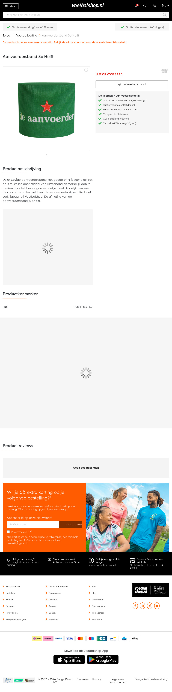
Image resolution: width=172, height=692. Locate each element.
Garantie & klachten (58, 586)
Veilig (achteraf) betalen (115, 114)
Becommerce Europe (7, 681)
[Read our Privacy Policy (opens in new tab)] (30, 532)
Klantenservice (13, 586)
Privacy (96, 679)
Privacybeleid (19, 532)
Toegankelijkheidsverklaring (151, 679)
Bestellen (10, 593)
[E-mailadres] (33, 524)
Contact (52, 606)
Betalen (9, 599)
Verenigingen (98, 613)
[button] (165, 5)
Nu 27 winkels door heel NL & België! (146, 566)
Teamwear (97, 619)
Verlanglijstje (145, 5)
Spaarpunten (55, 593)
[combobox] (86, 15)
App (94, 586)
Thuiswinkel (29, 681)
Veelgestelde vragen (16, 619)
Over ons (53, 599)
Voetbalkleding (27, 35)
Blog (94, 593)
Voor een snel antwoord (102, 565)
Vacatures (53, 619)
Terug (6, 35)
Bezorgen (10, 606)
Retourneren (11, 613)
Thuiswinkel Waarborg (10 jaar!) (119, 123)
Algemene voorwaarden (118, 681)
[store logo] (86, 6)
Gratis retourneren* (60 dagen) (145, 27)
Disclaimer (83, 679)
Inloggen (136, 5)
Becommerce (19, 681)
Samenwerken (98, 606)
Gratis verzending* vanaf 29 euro (32, 27)
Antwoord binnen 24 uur (66, 562)
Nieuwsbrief (97, 599)
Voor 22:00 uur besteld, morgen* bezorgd (124, 100)
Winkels (52, 613)
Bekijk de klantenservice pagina (23, 563)
